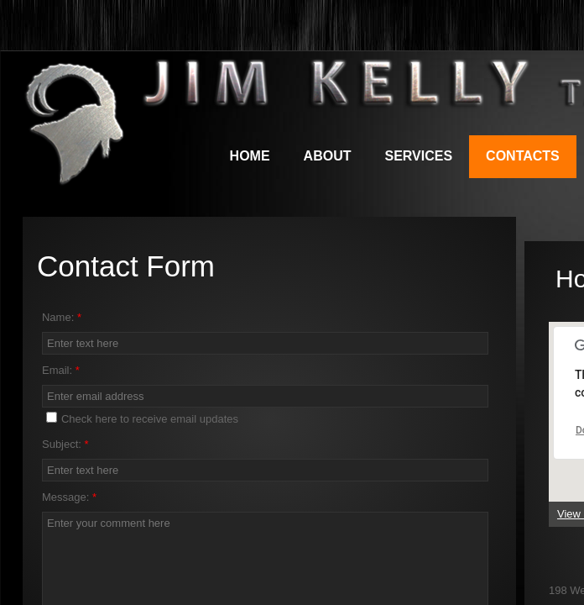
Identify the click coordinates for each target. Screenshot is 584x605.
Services (418, 156)
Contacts (523, 156)
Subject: (65, 444)
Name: (61, 317)
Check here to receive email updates (142, 418)
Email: (61, 370)
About (328, 156)
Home (250, 156)
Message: (69, 497)
